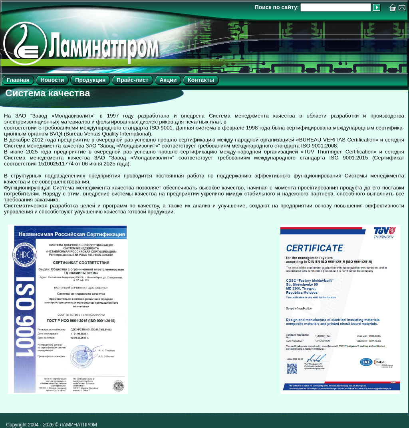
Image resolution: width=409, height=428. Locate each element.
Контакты (201, 80)
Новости (52, 80)
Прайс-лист (133, 80)
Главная (18, 80)
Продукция (90, 80)
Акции (168, 80)
